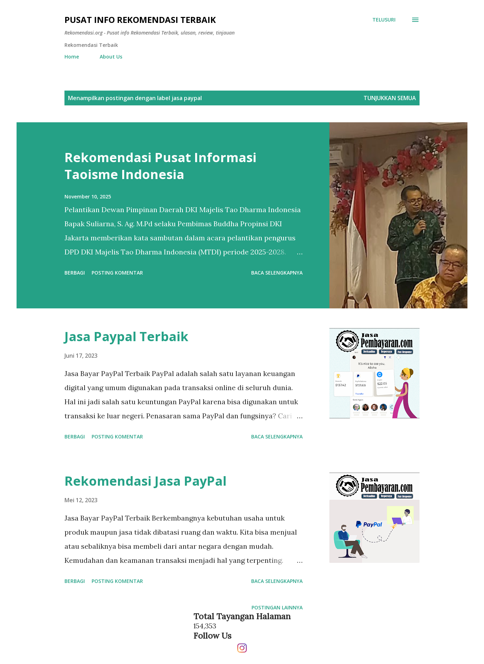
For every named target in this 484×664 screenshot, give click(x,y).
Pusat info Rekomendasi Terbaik (140, 19)
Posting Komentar (117, 272)
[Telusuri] (384, 20)
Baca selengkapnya (277, 272)
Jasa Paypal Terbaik (126, 336)
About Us (111, 56)
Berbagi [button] (74, 272)
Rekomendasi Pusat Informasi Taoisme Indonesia (160, 166)
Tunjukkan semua (390, 98)
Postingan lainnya (277, 607)
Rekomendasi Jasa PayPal (145, 481)
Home (71, 56)
